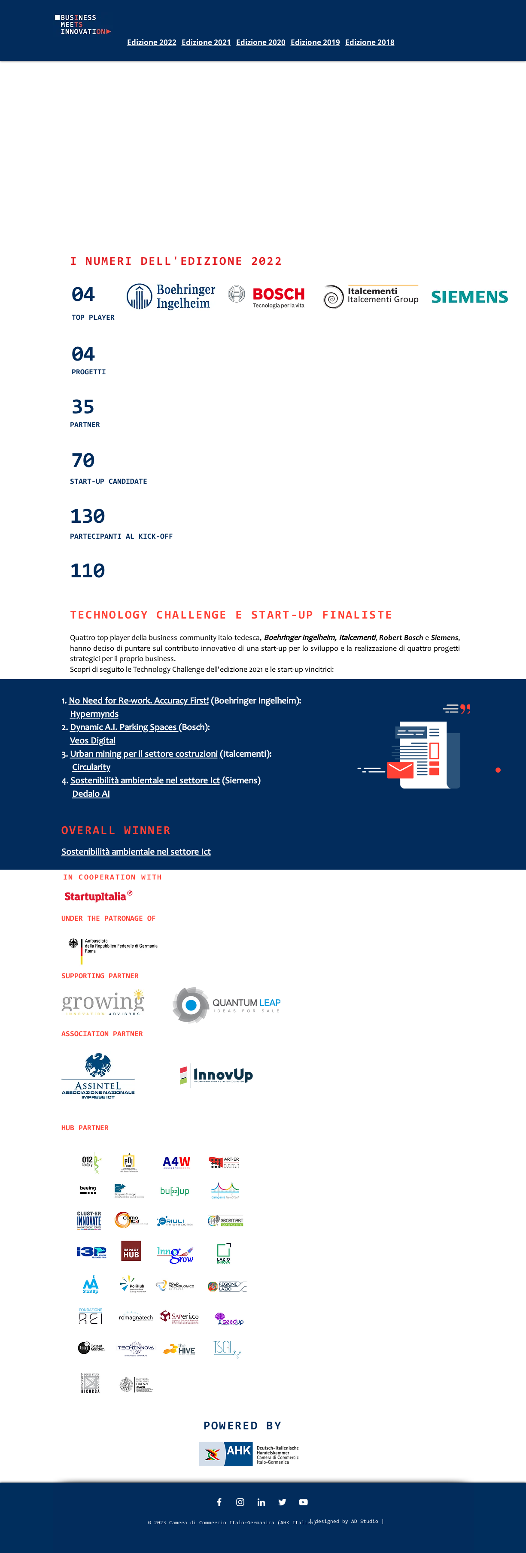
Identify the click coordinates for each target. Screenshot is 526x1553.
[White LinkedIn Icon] (261, 1502)
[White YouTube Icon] (303, 1502)
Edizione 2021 (206, 42)
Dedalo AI (91, 794)
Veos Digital (93, 741)
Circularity (91, 768)
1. (65, 701)
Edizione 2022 (151, 42)
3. (65, 754)
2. (65, 728)
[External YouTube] (263, 156)
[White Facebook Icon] (219, 1502)
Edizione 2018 (370, 42)
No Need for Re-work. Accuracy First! (139, 701)
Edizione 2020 (261, 42)
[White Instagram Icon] (240, 1502)
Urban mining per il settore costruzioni (144, 754)
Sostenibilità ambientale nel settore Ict (145, 781)
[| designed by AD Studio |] (346, 1521)
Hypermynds (94, 714)
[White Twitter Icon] (282, 1502)
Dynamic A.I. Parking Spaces (124, 728)
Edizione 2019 (315, 42)
